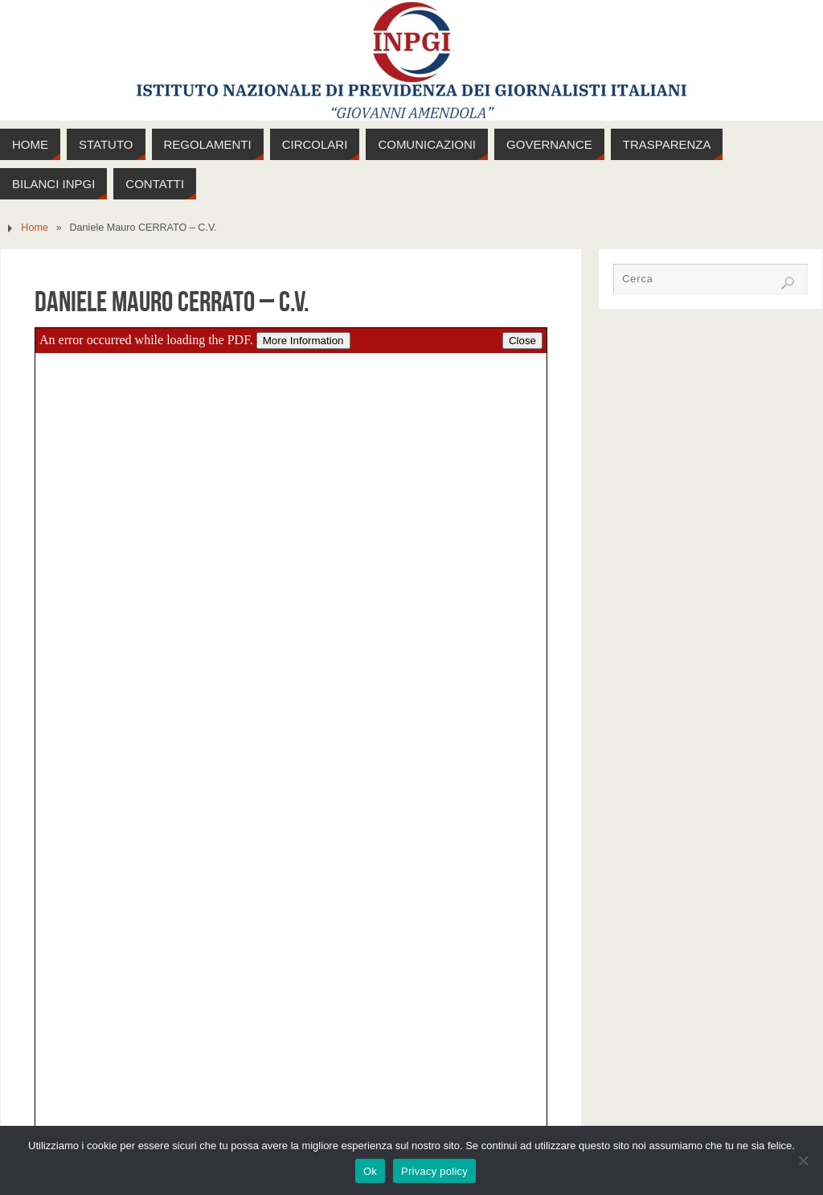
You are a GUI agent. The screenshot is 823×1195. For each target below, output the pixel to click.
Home (34, 227)
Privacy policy (434, 1171)
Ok (370, 1171)
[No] (803, 1160)
